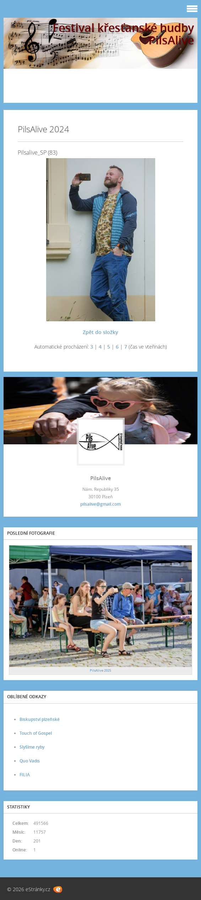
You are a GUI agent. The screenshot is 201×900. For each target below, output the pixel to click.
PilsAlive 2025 (100, 670)
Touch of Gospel (36, 733)
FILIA (25, 775)
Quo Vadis (30, 761)
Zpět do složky (100, 332)
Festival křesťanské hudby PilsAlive (123, 34)
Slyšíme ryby (32, 747)
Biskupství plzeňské (40, 719)
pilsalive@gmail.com (100, 504)
